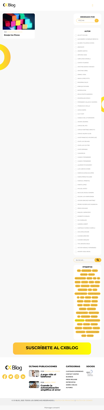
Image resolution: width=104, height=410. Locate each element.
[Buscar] (98, 260)
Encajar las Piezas (12, 35)
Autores (69, 387)
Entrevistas (70, 382)
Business (69, 377)
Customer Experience (74, 371)
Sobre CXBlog (71, 385)
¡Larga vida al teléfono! (48, 375)
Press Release (71, 379)
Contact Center (72, 374)
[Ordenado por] (87, 20)
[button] (92, 5)
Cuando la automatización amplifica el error (51, 387)
